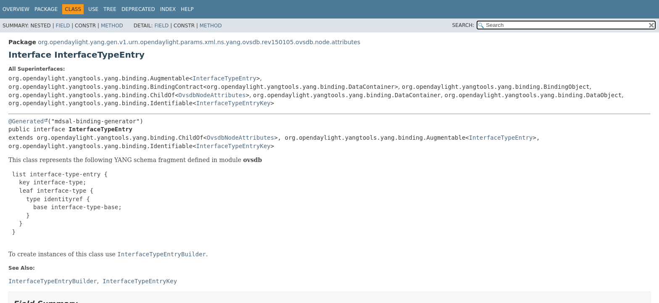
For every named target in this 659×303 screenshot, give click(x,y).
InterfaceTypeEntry (224, 78)
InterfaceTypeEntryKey (233, 103)
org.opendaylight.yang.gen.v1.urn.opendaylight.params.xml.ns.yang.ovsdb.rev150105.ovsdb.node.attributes (199, 42)
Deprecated (138, 9)
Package (46, 9)
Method (112, 26)
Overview (16, 9)
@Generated (26, 121)
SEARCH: (463, 25)
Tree (109, 9)
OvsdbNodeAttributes (212, 95)
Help (187, 9)
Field (62, 26)
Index (168, 9)
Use (93, 9)
